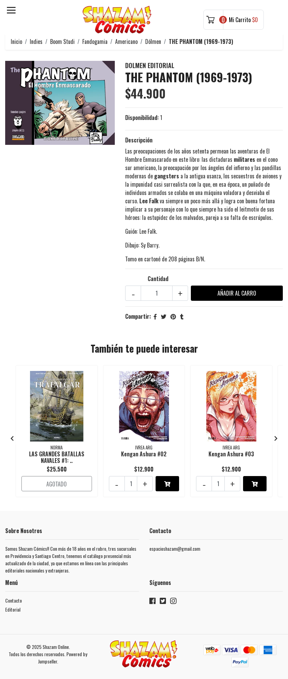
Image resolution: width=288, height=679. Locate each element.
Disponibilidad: (142, 117)
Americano (126, 41)
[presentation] (12, 438)
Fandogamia (95, 41)
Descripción (138, 140)
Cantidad (158, 279)
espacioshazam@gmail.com (174, 548)
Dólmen (153, 41)
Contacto (13, 600)
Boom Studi (62, 41)
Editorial (12, 609)
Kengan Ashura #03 (231, 454)
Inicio (16, 41)
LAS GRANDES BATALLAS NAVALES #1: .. (56, 457)
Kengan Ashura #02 (144, 454)
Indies (36, 41)
